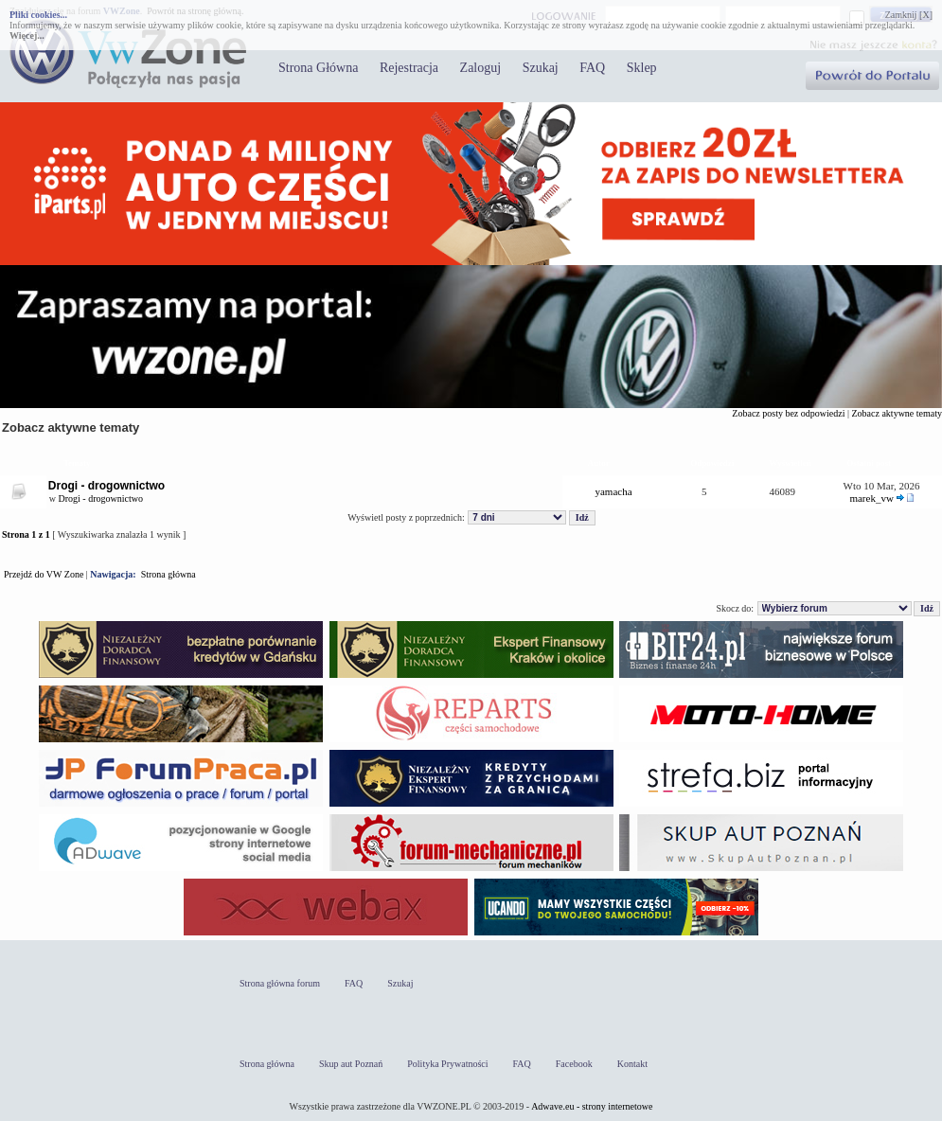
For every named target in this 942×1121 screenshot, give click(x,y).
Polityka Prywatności (447, 1064)
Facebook (574, 1064)
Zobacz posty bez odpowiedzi (788, 413)
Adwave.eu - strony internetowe (591, 1106)
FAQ (592, 68)
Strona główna (168, 574)
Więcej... (26, 35)
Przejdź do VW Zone (43, 574)
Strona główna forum (280, 983)
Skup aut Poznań (350, 1064)
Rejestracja (409, 68)
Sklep (642, 68)
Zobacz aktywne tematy (896, 413)
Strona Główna (318, 68)
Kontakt (632, 1064)
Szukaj (541, 68)
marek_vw (871, 498)
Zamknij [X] (909, 14)
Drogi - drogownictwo (106, 485)
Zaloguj (481, 68)
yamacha (613, 491)
